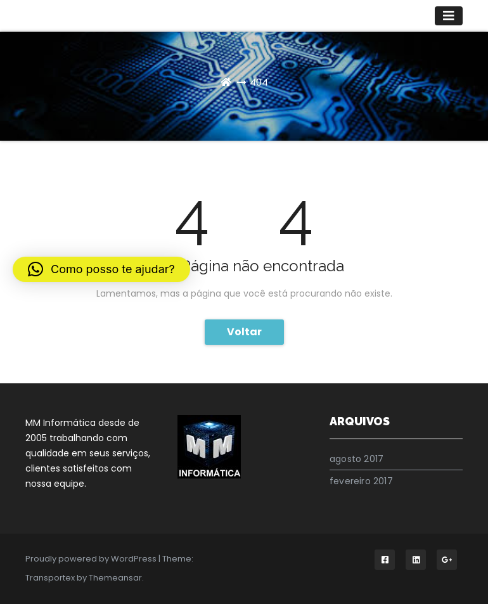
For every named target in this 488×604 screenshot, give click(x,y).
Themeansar (115, 578)
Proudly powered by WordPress (91, 559)
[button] (101, 269)
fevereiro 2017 (361, 481)
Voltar (244, 331)
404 (259, 82)
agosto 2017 (356, 459)
